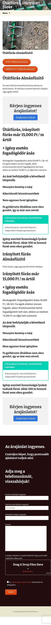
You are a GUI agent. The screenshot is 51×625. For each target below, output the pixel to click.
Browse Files (28, 571)
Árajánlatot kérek (25, 117)
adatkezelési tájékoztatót (21, 582)
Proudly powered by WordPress (25, 611)
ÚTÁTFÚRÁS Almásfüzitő (17, 62)
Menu (5, 13)
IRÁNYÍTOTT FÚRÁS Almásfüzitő (20, 69)
